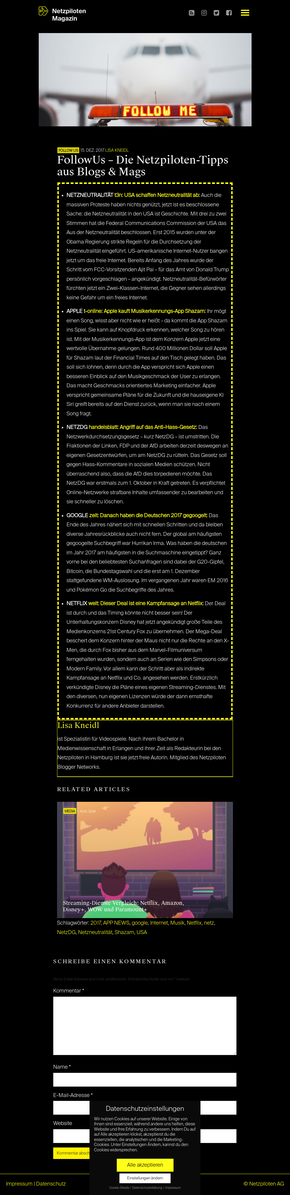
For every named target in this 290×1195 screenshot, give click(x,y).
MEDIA (69, 811)
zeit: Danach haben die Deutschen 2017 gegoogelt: (148, 515)
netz (209, 923)
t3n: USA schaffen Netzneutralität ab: (157, 195)
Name (62, 1067)
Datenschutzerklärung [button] (147, 1187)
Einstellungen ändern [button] (145, 1178)
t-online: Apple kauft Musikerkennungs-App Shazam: (145, 311)
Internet (159, 923)
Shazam (124, 932)
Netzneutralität (95, 932)
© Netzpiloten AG (264, 1184)
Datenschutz (51, 1184)
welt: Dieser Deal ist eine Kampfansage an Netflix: (146, 603)
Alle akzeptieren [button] (145, 1165)
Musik (177, 923)
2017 (95, 923)
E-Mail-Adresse (73, 1095)
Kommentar (68, 991)
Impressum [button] (173, 1187)
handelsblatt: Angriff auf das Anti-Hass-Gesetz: (143, 427)
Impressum (19, 1184)
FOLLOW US (68, 151)
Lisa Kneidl (117, 150)
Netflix (194, 923)
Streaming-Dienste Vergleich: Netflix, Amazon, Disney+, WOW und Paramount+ (123, 906)
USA (142, 932)
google (140, 923)
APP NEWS (116, 923)
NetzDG (66, 932)
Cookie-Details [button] (119, 1187)
